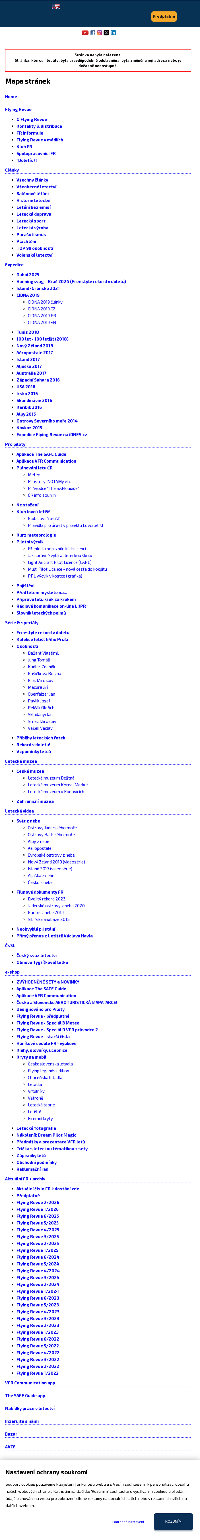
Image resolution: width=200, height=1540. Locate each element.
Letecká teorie (41, 1104)
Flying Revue (18, 109)
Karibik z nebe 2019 (46, 912)
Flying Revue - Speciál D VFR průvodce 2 (57, 1029)
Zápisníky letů (31, 1155)
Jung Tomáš (39, 659)
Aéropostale (39, 848)
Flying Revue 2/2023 (38, 1325)
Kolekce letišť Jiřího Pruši (42, 639)
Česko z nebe (40, 882)
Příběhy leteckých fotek (41, 737)
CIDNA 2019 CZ (41, 308)
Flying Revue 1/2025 (37, 1250)
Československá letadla (50, 1063)
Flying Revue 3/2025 (38, 1236)
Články (12, 169)
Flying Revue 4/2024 (38, 1270)
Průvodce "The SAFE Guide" (53, 488)
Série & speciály (21, 622)
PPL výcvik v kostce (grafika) (55, 575)
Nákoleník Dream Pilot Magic (46, 1134)
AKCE (10, 1446)
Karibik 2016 (29, 407)
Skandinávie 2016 (34, 400)
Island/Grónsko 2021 (38, 288)
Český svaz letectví (37, 955)
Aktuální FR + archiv (25, 1178)
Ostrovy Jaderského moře (52, 827)
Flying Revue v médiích (40, 139)
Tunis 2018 (28, 332)
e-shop (12, 971)
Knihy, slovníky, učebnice (42, 1050)
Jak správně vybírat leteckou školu (60, 555)
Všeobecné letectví (36, 186)
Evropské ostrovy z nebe (51, 854)
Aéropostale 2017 (35, 352)
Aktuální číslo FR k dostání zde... (50, 1188)
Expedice (14, 264)
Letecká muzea (21, 761)
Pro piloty (15, 444)
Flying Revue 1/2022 (38, 1373)
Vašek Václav (40, 728)
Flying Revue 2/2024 (38, 1284)
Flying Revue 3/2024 (38, 1277)
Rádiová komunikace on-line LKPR (51, 606)
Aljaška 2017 (29, 366)
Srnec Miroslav (42, 721)
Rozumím (173, 1521)
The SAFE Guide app (25, 1395)
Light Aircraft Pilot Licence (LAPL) (60, 562)
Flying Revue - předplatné (43, 1016)
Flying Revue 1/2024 (38, 1291)
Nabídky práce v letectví (30, 1408)
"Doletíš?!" (27, 160)
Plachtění (26, 241)
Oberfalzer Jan (41, 693)
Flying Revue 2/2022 (38, 1366)
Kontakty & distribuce (39, 126)
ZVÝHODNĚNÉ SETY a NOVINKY (48, 981)
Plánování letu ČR (35, 467)
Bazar (11, 1433)
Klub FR (24, 146)
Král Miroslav (40, 680)
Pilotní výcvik (30, 541)
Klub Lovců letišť (44, 518)
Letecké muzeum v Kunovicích (56, 791)
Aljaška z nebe (41, 875)
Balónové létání (33, 193)
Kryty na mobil (31, 1056)
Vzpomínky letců (34, 751)
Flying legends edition (48, 1070)
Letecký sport (31, 220)
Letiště (34, 1111)
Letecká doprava (34, 214)
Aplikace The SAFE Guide (41, 454)
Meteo (34, 474)
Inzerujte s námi (22, 1421)
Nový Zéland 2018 (35, 345)
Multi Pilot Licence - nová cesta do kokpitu (67, 569)
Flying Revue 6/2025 (38, 1216)
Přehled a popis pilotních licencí (57, 548)
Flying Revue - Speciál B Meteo (48, 1022)
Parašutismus (31, 234)
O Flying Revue (32, 119)
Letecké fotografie (36, 1128)
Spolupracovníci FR (36, 153)
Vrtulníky (36, 1091)
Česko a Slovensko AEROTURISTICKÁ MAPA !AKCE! (67, 1002)
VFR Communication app (30, 1382)
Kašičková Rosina (44, 673)
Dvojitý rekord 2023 (46, 898)
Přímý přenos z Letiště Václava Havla (55, 935)
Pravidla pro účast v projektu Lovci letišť (66, 525)
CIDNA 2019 (28, 295)
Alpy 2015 (26, 414)
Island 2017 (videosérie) (50, 868)
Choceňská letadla (45, 1077)
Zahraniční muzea (35, 801)
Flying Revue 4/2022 (38, 1352)
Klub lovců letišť (33, 511)
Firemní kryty (40, 1118)
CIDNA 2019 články (45, 301)
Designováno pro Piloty (41, 1009)
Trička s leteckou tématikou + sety (52, 1148)
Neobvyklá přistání (36, 928)
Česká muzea (30, 771)
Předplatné (28, 1195)
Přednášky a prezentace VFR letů (51, 1141)
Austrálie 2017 (31, 373)
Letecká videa (19, 810)
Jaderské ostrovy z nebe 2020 (56, 905)
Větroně (35, 1097)
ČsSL (10, 945)
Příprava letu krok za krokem (46, 599)
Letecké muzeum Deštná (51, 777)
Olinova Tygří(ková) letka (42, 962)
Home (11, 96)
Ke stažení (27, 504)
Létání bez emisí (34, 207)
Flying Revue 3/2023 (38, 1318)
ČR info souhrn (42, 495)
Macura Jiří (38, 687)
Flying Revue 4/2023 (38, 1311)
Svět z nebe (28, 820)
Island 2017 (28, 359)
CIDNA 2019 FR (42, 315)
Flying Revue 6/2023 (38, 1297)
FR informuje (30, 132)
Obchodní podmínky (37, 1162)
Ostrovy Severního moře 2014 (47, 420)
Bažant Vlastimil (43, 652)
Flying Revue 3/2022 (38, 1359)
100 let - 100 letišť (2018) (43, 338)
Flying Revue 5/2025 (38, 1222)
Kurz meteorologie (36, 534)
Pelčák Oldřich (41, 707)
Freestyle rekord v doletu (43, 632)
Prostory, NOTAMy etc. (50, 481)
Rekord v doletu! (33, 744)
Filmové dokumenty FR (40, 891)
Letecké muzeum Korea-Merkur (58, 784)
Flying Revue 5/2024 (38, 1263)
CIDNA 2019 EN (42, 322)
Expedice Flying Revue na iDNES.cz (52, 434)
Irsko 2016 (27, 393)
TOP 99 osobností (35, 248)
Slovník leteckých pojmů (41, 612)
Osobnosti (27, 646)
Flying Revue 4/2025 (38, 1229)
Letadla (35, 1084)
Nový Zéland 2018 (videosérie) (56, 861)
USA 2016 (26, 386)
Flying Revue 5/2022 (38, 1345)
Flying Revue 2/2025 (38, 1243)
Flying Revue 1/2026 (38, 1209)
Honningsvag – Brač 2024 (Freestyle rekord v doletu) (71, 281)
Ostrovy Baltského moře (51, 834)
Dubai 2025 (28, 274)
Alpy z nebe (38, 841)
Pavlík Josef (39, 700)
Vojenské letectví (34, 254)
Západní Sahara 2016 (38, 379)
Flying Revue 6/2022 (38, 1338)
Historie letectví (33, 200)
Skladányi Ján (40, 714)
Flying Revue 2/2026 (38, 1202)
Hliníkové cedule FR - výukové (47, 1043)
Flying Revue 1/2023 (38, 1332)
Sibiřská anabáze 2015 (49, 919)
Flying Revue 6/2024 (38, 1256)
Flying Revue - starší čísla (43, 1036)
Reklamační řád (32, 1169)
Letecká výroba (32, 227)
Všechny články (32, 179)
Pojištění (25, 585)
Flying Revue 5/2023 (38, 1304)
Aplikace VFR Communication (46, 460)
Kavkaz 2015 (29, 427)
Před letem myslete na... (42, 592)
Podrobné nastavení (128, 1521)
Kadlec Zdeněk (41, 666)
